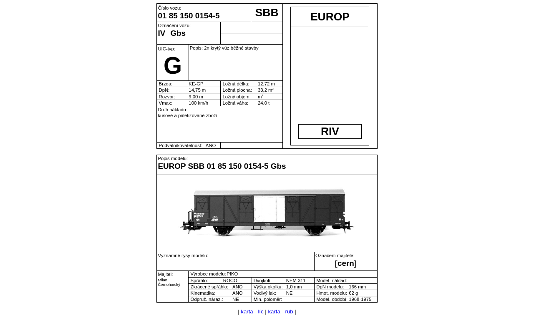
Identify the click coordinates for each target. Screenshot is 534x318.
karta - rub (280, 311)
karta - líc (252, 311)
